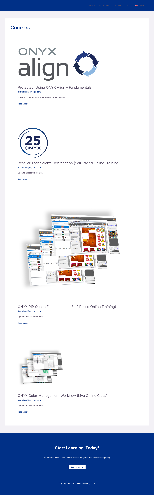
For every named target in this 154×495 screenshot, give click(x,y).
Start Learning (77, 467)
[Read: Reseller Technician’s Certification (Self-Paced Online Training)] (33, 142)
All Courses (108, 5)
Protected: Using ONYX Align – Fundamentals (56, 87)
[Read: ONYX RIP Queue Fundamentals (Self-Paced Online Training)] (72, 252)
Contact (120, 5)
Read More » (23, 103)
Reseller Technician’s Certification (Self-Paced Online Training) (71, 163)
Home (97, 5)
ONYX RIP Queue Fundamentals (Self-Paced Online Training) (69, 306)
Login (130, 5)
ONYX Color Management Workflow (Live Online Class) (64, 395)
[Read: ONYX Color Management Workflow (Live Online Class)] (42, 368)
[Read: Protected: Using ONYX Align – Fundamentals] (59, 64)
